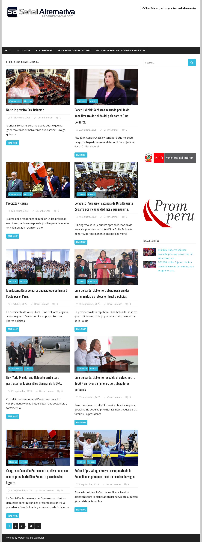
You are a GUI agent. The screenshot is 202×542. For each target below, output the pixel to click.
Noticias (22, 50)
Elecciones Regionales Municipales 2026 (120, 50)
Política (91, 194)
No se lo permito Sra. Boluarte (25, 109)
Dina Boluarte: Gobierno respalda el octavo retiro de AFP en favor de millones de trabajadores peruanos (104, 383)
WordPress (23, 537)
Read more (13, 142)
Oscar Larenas (45, 117)
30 (31, 525)
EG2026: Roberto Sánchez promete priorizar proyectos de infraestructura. (175, 254)
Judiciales (81, 101)
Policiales (92, 281)
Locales (81, 461)
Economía (82, 368)
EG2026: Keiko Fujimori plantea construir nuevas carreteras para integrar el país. (176, 266)
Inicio (7, 50)
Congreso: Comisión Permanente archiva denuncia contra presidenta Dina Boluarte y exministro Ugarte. (37, 476)
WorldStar (39, 537)
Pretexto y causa (17, 203)
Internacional (15, 368)
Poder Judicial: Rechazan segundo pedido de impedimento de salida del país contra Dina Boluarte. (101, 115)
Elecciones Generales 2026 (74, 50)
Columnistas (44, 50)
